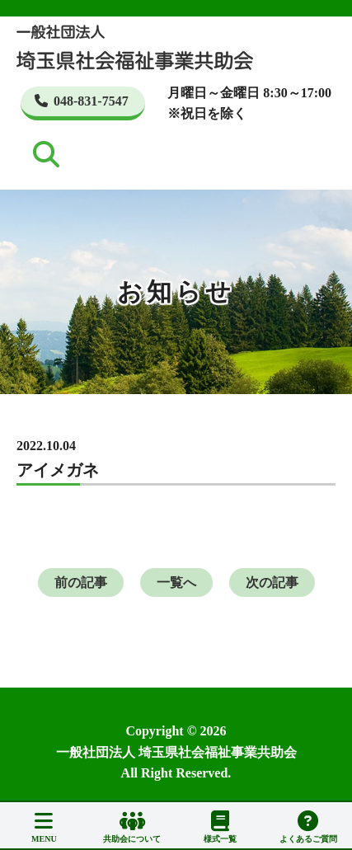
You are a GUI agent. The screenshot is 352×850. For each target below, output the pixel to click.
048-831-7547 (82, 101)
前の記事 (80, 582)
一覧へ (176, 582)
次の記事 (272, 582)
